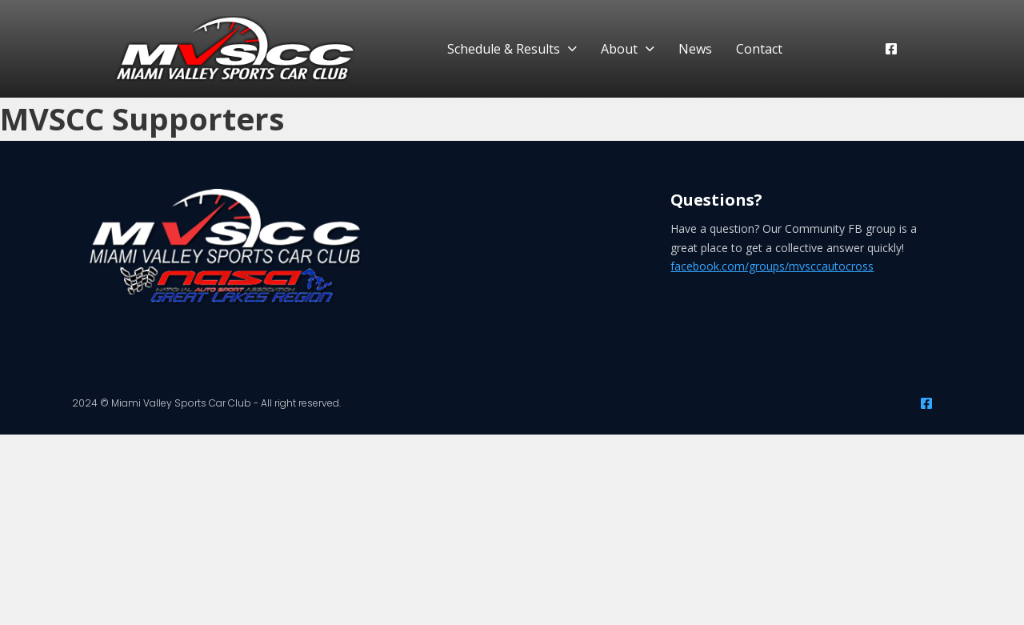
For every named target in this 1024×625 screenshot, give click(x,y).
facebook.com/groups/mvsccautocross (772, 266)
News (695, 49)
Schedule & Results (503, 49)
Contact (759, 49)
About (619, 49)
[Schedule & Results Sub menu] (572, 48)
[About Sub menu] (650, 48)
